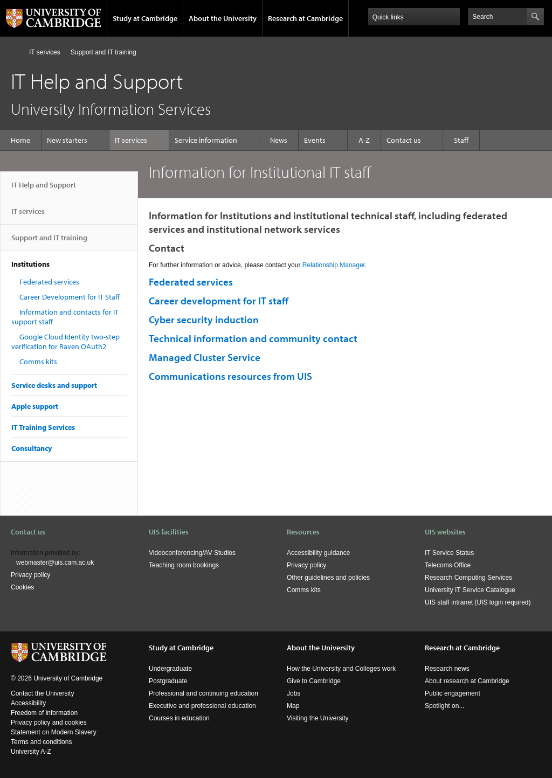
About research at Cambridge (467, 681)
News (278, 140)
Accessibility (28, 703)
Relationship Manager (333, 265)
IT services (44, 52)
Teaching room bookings (184, 565)
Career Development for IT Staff (69, 297)
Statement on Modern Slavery (53, 732)
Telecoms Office (448, 565)
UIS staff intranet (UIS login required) (478, 602)
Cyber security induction (204, 319)
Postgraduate (168, 681)
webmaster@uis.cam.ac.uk (55, 562)
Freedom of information (44, 713)
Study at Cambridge (145, 18)
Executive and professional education (202, 706)
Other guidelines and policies (328, 577)
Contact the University (42, 693)
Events (315, 140)
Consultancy (31, 448)
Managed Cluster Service (204, 357)
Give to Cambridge (314, 681)
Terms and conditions (41, 742)
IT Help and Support (43, 189)
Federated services (49, 282)
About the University (223, 18)
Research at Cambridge (305, 18)
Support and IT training (103, 52)
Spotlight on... (444, 706)
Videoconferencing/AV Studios (192, 553)
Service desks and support (54, 385)
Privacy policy (30, 575)
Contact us (404, 140)
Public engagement (452, 693)
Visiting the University (318, 718)
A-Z (364, 140)
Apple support (34, 406)
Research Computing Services (468, 577)
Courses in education (179, 718)
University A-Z (31, 751)
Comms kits (38, 361)
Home (15, 52)
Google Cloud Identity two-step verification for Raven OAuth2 (65, 341)
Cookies (22, 587)
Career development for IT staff (218, 300)
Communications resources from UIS (230, 376)
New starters (67, 140)
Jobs (293, 693)
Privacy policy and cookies (49, 722)
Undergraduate (170, 668)
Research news (447, 668)
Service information (206, 140)
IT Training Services (43, 427)
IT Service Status (449, 553)
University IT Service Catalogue (470, 590)
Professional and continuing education (203, 693)
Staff (461, 140)
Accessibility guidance (318, 553)
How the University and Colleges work (341, 668)
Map (293, 706)
